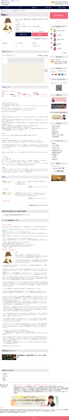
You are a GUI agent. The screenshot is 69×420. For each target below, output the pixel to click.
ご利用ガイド (54, 129)
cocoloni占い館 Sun (13, 409)
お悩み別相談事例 (55, 136)
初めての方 (48, 7)
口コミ (59, 387)
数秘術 (4, 378)
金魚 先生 (59, 44)
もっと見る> (64, 52)
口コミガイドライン (56, 147)
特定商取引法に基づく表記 (28, 391)
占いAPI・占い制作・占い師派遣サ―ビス (8, 410)
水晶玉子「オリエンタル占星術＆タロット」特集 (44, 410)
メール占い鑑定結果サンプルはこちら (39, 38)
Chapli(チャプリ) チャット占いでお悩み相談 (59, 409)
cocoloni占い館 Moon (4, 409)
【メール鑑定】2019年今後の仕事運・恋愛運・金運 (13, 214)
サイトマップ (54, 157)
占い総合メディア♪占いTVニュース (43, 409)
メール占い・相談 (48, 387)
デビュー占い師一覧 (39, 387)
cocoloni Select (22, 412)
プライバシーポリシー (56, 148)
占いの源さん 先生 (60, 30)
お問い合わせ (54, 159)
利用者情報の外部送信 (56, 152)
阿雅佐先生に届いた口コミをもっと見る (38, 205)
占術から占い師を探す (52, 386)
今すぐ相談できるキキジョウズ (20, 387)
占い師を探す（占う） (16, 10)
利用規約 (54, 143)
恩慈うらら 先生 (60, 39)
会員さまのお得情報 (56, 126)
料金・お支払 (62, 7)
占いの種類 (37, 389)
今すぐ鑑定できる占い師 (42, 386)
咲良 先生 (59, 48)
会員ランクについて (56, 127)
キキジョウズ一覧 (30, 387)
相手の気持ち (7, 200)
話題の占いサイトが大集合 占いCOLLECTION (26, 410)
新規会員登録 (29, 386)
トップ (7, 7)
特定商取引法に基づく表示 (57, 150)
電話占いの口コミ (55, 131)
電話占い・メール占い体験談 (57, 134)
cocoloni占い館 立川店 (22, 409)
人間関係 (6, 189)
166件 (9, 32)
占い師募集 (54, 156)
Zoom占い (55, 387)
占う (21, 7)
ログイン (59, 22)
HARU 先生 (59, 35)
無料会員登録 (59, 15)
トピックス (50, 389)
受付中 (40, 34)
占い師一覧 (60, 386)
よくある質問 (32, 390)
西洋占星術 (5, 373)
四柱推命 (4, 380)
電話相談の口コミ (55, 133)
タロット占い (5, 376)
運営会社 (16, 392)
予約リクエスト (23, 34)
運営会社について (55, 154)
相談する (34, 7)
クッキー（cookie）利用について (60, 391)
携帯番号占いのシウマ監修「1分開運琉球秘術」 (9, 412)
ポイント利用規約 (55, 145)
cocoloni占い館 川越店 (31, 409)
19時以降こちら (46, 70)
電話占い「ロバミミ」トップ (6, 10)
